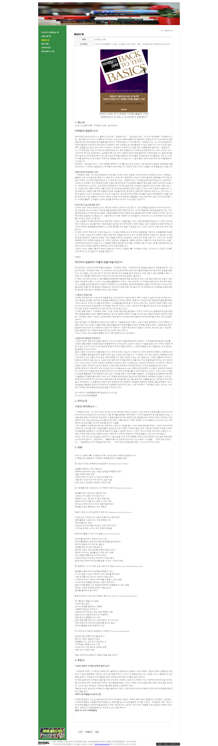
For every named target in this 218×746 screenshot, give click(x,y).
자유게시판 (45, 48)
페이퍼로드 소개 (47, 51)
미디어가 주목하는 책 (50, 32)
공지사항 (45, 44)
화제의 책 (45, 40)
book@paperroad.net (102, 744)
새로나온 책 (46, 36)
